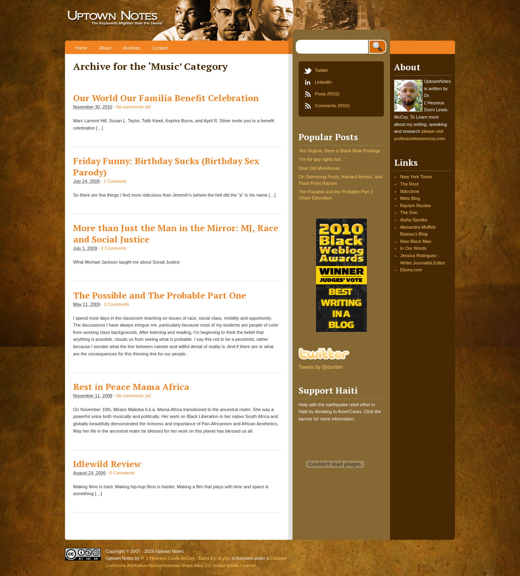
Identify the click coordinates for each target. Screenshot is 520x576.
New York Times (416, 176)
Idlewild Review (107, 464)
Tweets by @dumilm (320, 367)
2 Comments (113, 248)
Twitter (321, 70)
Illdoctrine (409, 191)
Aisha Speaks (413, 219)
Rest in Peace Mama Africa (131, 386)
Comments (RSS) (332, 105)
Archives (131, 47)
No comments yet (133, 106)
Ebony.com (411, 269)
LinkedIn (323, 82)
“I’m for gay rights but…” (323, 159)
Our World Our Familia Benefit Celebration (166, 98)
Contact (160, 47)
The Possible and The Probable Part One (159, 295)
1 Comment (115, 181)
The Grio (409, 212)
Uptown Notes (141, 20)
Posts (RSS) (327, 93)
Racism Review (415, 205)
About (105, 47)
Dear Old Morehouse (319, 168)
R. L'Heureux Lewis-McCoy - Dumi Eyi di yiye (186, 558)
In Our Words (413, 248)
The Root (409, 184)
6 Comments (121, 472)
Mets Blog (410, 198)
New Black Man (415, 241)
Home (81, 47)
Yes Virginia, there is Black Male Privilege (339, 150)
